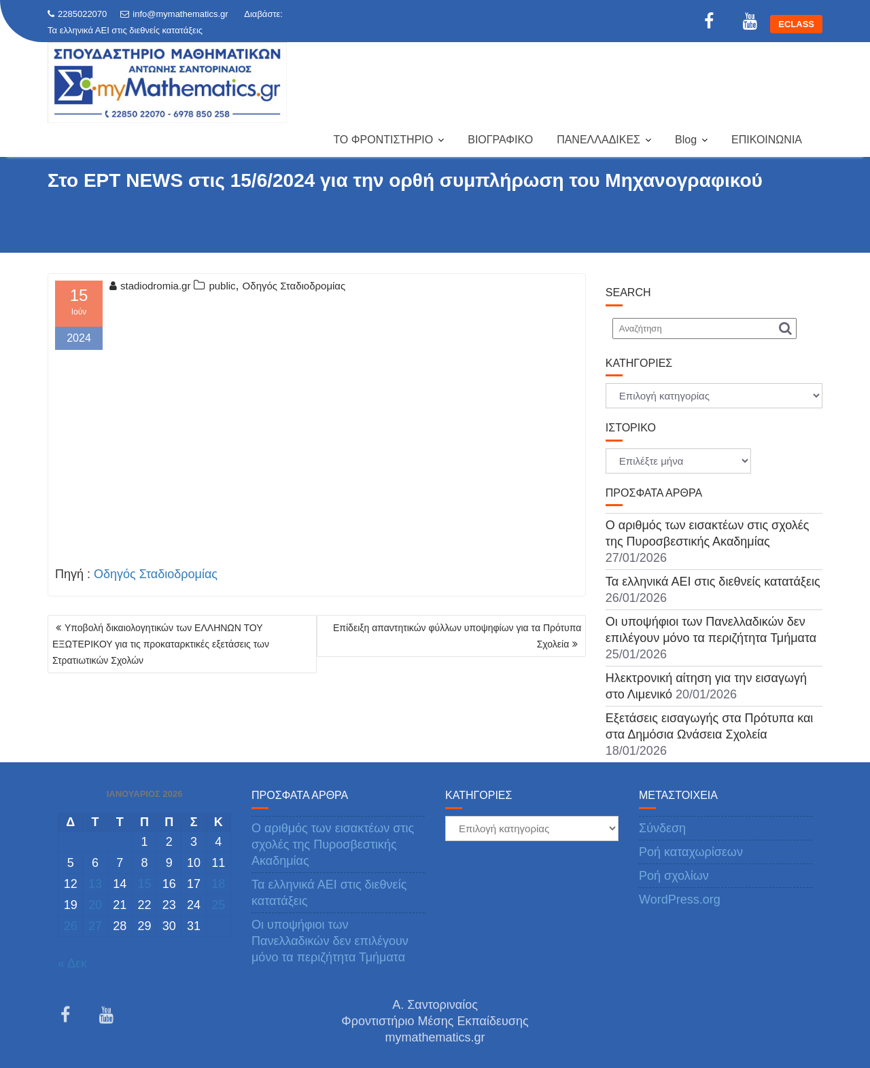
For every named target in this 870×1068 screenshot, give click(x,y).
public (222, 285)
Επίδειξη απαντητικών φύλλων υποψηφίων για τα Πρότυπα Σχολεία (457, 635)
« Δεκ (72, 963)
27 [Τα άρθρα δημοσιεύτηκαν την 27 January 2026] (95, 926)
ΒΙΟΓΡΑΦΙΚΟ (500, 139)
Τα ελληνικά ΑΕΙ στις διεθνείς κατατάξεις (125, 30)
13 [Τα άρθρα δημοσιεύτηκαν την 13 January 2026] (95, 884)
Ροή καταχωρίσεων (691, 852)
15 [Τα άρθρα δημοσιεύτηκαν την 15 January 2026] (144, 884)
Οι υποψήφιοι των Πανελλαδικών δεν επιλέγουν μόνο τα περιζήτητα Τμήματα (329, 941)
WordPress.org (679, 899)
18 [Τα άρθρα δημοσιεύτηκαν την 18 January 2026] (218, 884)
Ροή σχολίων (674, 876)
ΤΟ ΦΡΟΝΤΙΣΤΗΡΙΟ (383, 139)
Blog (686, 139)
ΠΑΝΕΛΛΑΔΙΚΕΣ (598, 139)
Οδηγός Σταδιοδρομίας (294, 285)
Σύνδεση (662, 828)
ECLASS (796, 24)
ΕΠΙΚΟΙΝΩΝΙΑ (766, 139)
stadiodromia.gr (149, 285)
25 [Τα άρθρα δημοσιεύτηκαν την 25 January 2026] (218, 905)
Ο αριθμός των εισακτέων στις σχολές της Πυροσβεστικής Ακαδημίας (332, 844)
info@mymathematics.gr (174, 14)
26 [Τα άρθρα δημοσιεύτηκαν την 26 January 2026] (70, 926)
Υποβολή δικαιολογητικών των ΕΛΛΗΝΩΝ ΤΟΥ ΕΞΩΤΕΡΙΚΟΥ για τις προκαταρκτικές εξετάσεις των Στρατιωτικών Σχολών (160, 644)
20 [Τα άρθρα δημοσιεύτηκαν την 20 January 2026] (95, 905)
